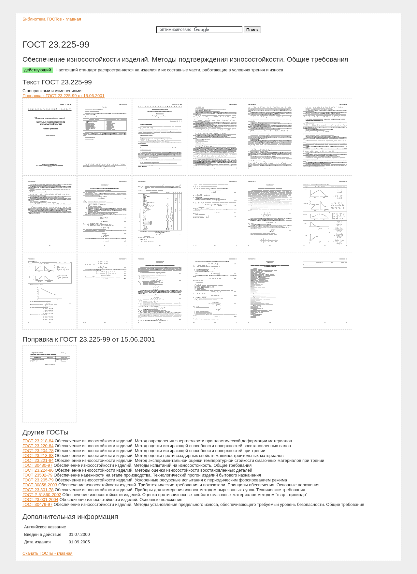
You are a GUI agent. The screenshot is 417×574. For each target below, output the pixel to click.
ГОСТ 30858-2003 (39, 484)
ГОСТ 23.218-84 (37, 440)
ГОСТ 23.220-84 (37, 445)
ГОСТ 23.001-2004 (40, 499)
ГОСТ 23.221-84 (37, 460)
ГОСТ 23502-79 (37, 475)
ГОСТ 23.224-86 (37, 470)
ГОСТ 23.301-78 (37, 489)
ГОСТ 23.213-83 (37, 455)
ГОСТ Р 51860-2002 (41, 494)
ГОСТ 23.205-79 (37, 480)
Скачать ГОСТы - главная (47, 553)
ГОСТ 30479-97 (37, 504)
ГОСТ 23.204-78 (37, 450)
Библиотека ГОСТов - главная (51, 19)
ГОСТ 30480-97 (37, 465)
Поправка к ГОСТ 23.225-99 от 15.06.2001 (63, 95)
